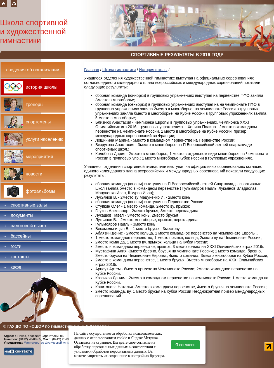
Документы (18, 215)
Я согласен (185, 345)
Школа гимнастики (119, 69)
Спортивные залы (25, 205)
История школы (153, 69)
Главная (91, 69)
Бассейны (17, 236)
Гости (12, 246)
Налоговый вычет (24, 225)
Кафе (12, 267)
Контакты (16, 256)
